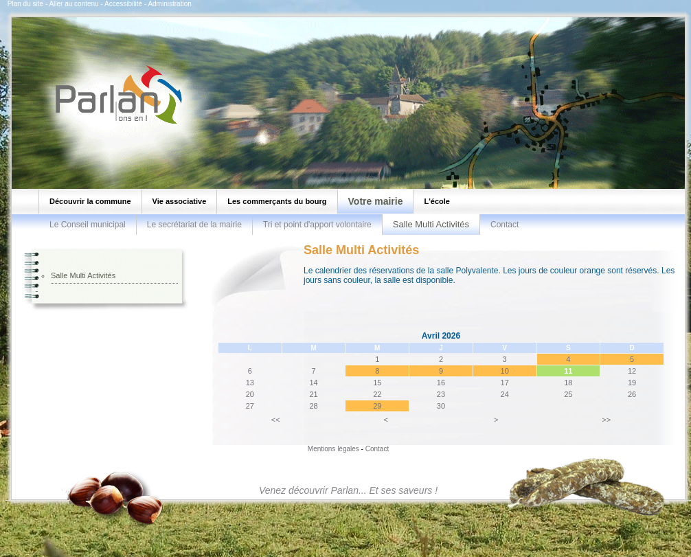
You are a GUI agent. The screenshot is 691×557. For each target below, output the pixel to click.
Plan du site (25, 4)
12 (632, 371)
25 (568, 394)
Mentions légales (333, 449)
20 (250, 394)
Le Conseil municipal (87, 224)
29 (377, 406)
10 (505, 371)
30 (441, 406)
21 (313, 394)
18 (568, 382)
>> (606, 420)
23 (441, 394)
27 (250, 406)
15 (377, 382)
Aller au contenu (73, 4)
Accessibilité (123, 4)
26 (632, 394)
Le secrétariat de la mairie (194, 224)
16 (441, 382)
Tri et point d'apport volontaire (317, 224)
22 (377, 394)
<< (275, 420)
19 (632, 382)
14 (313, 382)
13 (250, 382)
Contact (504, 224)
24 (505, 394)
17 (505, 382)
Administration (169, 4)
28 (313, 406)
